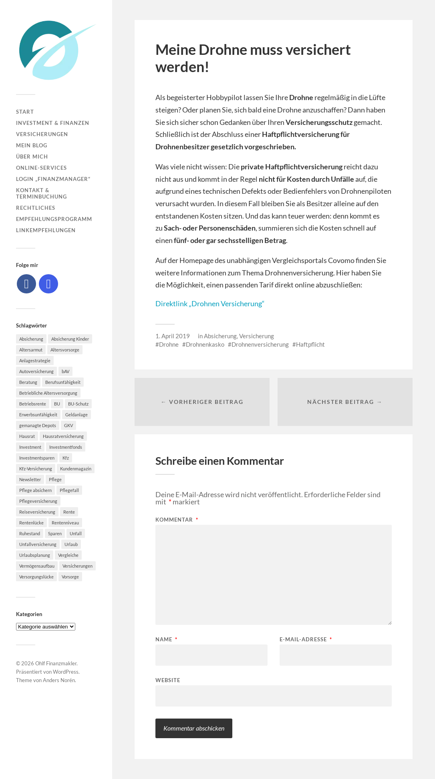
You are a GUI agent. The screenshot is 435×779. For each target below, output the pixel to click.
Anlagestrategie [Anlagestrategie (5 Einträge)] (34, 360)
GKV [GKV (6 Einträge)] (68, 425)
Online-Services (41, 168)
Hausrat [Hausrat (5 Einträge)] (27, 436)
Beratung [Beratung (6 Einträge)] (28, 382)
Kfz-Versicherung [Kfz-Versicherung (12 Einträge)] (35, 468)
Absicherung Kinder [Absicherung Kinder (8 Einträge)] (70, 338)
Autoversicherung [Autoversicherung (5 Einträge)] (36, 371)
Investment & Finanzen (52, 123)
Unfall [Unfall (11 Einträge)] (76, 533)
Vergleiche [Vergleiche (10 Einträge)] (68, 555)
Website (167, 680)
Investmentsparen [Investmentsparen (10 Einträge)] (36, 457)
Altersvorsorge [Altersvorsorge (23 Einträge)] (64, 349)
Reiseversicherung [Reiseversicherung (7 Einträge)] (37, 511)
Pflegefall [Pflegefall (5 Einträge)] (69, 490)
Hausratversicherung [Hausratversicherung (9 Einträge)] (63, 436)
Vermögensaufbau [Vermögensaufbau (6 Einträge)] (36, 565)
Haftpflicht (310, 344)
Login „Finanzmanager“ (53, 179)
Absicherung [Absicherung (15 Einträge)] (31, 338)
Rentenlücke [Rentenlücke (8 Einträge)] (31, 522)
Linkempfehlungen (46, 230)
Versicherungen (42, 134)
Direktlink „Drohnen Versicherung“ (210, 303)
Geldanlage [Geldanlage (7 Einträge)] (76, 414)
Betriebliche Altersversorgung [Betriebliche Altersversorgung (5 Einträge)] (48, 393)
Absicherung (220, 335)
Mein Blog (31, 145)
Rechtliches (35, 208)
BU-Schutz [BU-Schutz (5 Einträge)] (78, 403)
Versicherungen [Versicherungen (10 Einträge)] (77, 565)
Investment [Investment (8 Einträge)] (30, 447)
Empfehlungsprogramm (54, 219)
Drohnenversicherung (260, 344)
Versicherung (256, 335)
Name (166, 639)
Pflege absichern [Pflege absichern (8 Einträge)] (35, 490)
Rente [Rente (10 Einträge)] (69, 511)
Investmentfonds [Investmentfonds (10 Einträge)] (65, 447)
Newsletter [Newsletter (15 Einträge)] (30, 479)
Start (25, 111)
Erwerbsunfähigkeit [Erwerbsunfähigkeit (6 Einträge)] (38, 414)
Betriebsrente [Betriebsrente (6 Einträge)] (32, 403)
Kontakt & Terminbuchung (41, 193)
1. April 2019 (172, 335)
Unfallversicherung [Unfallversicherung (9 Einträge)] (37, 544)
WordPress (66, 672)
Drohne (169, 344)
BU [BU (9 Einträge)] (57, 403)
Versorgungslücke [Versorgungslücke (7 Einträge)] (36, 576)
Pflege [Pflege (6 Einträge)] (55, 479)
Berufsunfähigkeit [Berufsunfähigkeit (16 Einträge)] (63, 382)
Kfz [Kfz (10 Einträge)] (65, 457)
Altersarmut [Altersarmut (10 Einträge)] (30, 349)
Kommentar (176, 519)
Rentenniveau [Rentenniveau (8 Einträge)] (65, 522)
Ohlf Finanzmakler (56, 663)
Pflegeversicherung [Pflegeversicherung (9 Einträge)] (38, 501)
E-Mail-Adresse (306, 639)
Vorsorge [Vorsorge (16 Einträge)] (70, 576)
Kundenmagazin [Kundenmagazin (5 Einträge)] (75, 468)
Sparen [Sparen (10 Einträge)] (55, 533)
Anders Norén (59, 680)
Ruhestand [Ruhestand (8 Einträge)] (29, 533)
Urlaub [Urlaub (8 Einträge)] (71, 544)
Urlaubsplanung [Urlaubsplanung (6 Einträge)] (34, 555)
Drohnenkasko (205, 344)
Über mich (32, 156)
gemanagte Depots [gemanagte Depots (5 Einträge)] (37, 425)
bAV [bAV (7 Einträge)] (65, 371)
